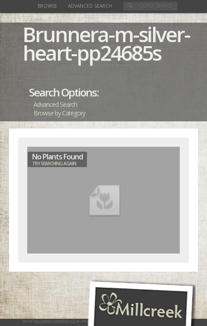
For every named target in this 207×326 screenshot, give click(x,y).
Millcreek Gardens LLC (54, 321)
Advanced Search (90, 6)
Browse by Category (59, 113)
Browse (47, 6)
